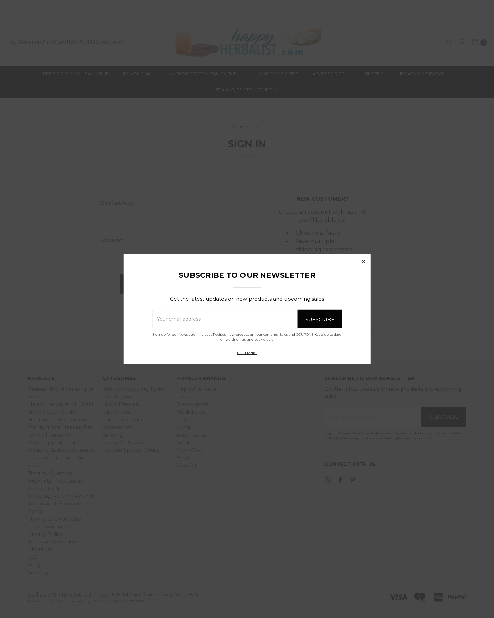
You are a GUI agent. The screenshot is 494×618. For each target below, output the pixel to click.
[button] (363, 261)
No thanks (247, 353)
